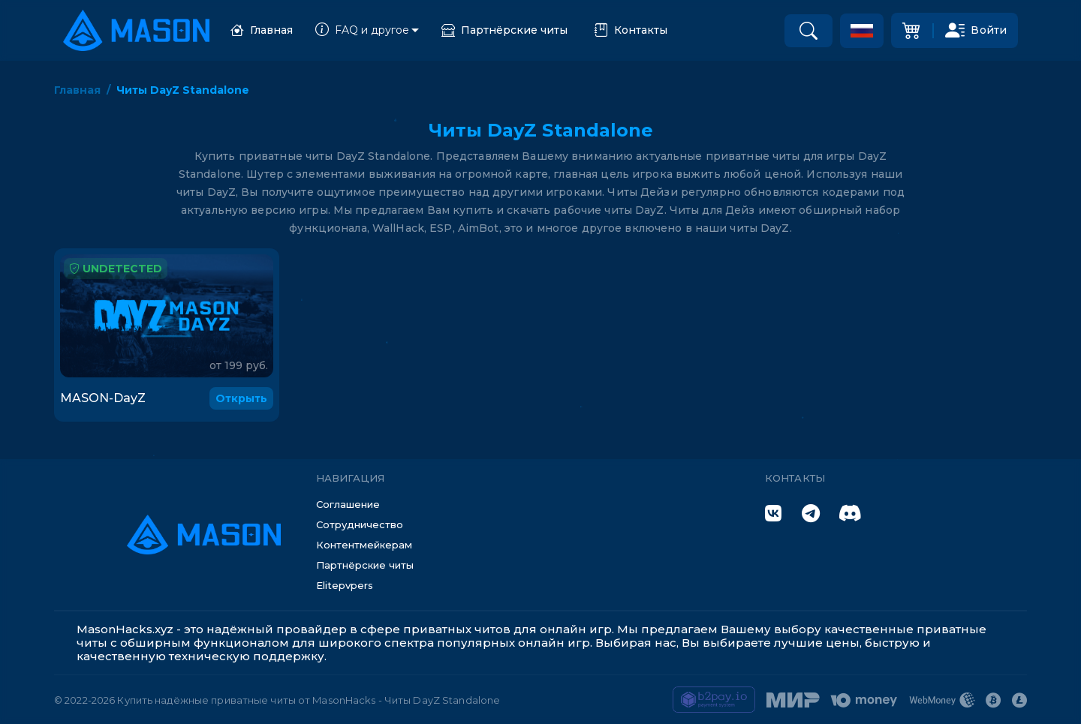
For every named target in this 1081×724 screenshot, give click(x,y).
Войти (976, 30)
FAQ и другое (362, 30)
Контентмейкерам (364, 545)
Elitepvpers (344, 585)
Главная (261, 30)
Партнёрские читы (504, 30)
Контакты (631, 30)
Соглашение (348, 504)
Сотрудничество (359, 524)
